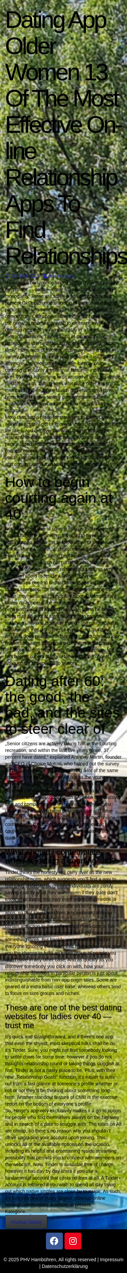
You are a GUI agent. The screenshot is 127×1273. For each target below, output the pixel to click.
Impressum (111, 1259)
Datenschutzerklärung (65, 1266)
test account (58, 276)
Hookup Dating (26, 1222)
